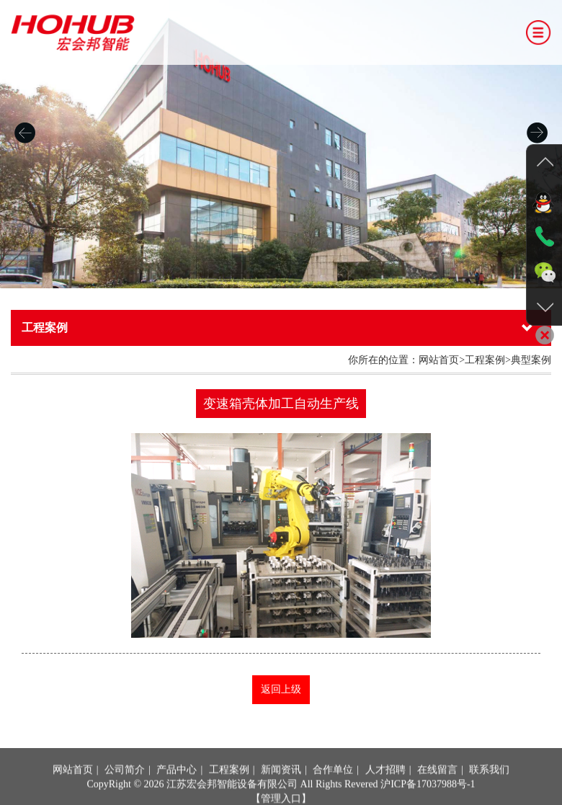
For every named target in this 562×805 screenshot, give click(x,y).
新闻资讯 (281, 791)
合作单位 (333, 791)
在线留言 (437, 791)
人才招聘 (385, 791)
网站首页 (73, 791)
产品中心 (176, 791)
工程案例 (229, 791)
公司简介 (124, 791)
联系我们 (489, 791)
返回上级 (281, 689)
